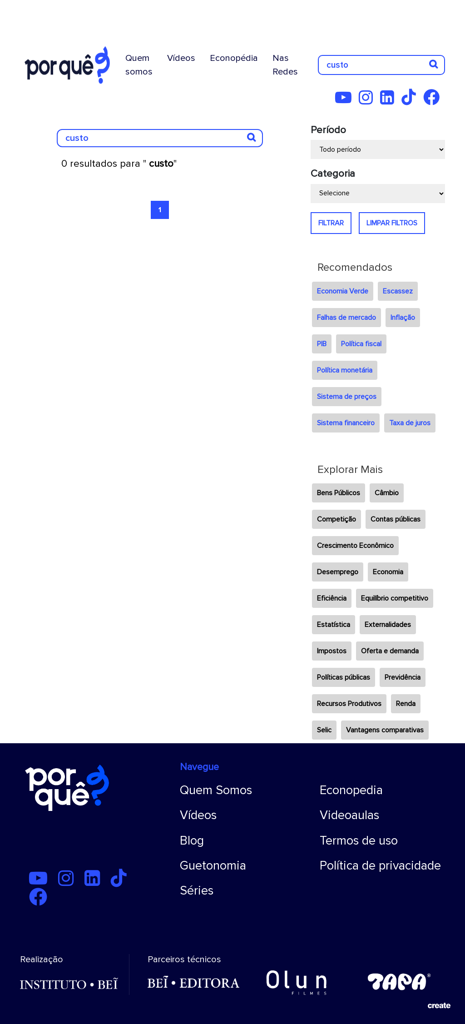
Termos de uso (359, 840)
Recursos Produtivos (349, 703)
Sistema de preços (346, 396)
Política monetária (344, 370)
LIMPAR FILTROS (391, 223)
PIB (321, 343)
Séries (196, 890)
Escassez (398, 291)
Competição (336, 519)
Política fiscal (361, 343)
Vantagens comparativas (385, 730)
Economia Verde (342, 291)
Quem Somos (216, 790)
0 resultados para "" (119, 164)
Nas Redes (285, 65)
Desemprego (337, 572)
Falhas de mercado (346, 317)
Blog (192, 840)
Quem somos (139, 65)
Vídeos (181, 58)
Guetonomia (213, 865)
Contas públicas (395, 519)
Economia (388, 572)
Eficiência (331, 598)
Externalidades (388, 624)
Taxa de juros (409, 422)
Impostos (331, 651)
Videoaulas (349, 815)
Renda (406, 703)
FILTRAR (331, 223)
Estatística (333, 624)
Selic (324, 730)
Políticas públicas (343, 677)
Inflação (403, 317)
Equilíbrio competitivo (394, 598)
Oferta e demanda (390, 651)
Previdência (402, 677)
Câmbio (387, 492)
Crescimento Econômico (355, 545)
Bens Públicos (338, 492)
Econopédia (234, 58)
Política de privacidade (380, 865)
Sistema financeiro (346, 422)
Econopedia (351, 790)
